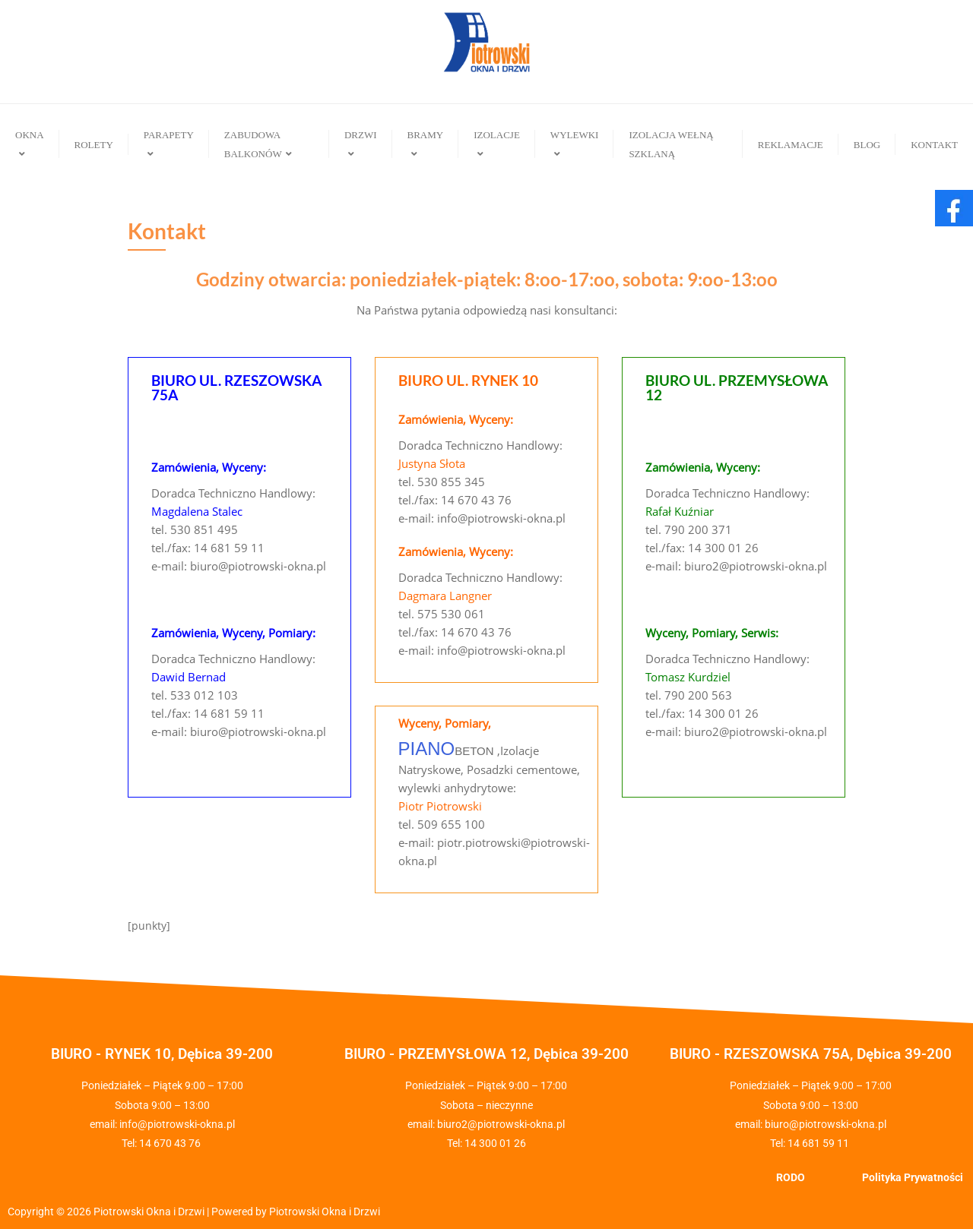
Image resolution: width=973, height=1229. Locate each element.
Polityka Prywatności (912, 1177)
